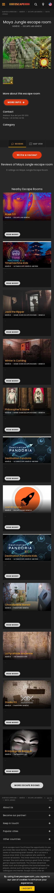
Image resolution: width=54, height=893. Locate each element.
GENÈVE (16, 26)
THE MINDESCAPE (20, 656)
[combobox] (43, 4)
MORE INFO (14, 102)
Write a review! (27, 155)
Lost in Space (13, 507)
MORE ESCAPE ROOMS (27, 785)
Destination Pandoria (18, 458)
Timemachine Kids (16, 263)
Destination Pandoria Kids (21, 555)
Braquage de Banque (18, 751)
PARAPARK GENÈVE (21, 608)
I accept (27, 888)
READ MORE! (12, 283)
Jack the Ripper (14, 311)
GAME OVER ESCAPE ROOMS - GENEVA (29, 364)
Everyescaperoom (9, 12)
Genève (22, 12)
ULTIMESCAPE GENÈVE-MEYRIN (26, 266)
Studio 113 (11, 702)
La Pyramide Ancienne (19, 653)
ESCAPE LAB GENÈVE (32, 26)
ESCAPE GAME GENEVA (23, 510)
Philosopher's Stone (17, 409)
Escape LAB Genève (35, 12)
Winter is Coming (15, 360)
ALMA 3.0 (10, 214)
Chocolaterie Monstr (17, 604)
